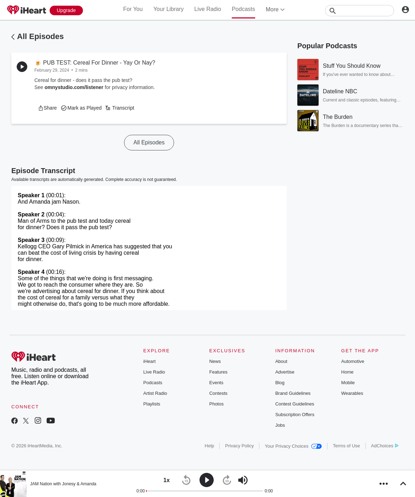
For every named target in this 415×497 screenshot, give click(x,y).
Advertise (285, 372)
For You (132, 9)
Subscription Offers (294, 414)
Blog (280, 382)
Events (216, 382)
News (215, 361)
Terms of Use (346, 445)
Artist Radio (155, 393)
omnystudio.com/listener (74, 87)
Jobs (280, 425)
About (281, 361)
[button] (47, 108)
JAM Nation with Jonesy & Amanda (63, 483)
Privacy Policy (239, 445)
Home (347, 372)
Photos (216, 404)
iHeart (149, 361)
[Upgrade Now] (66, 10)
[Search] (359, 10)
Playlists (151, 404)
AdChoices (384, 445)
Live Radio (207, 9)
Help (209, 445)
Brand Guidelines (293, 393)
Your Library (168, 9)
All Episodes (40, 36)
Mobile (348, 382)
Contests (218, 393)
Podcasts (243, 9)
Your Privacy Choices (293, 446)
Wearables (352, 393)
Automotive (352, 361)
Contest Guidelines (294, 404)
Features (218, 372)
